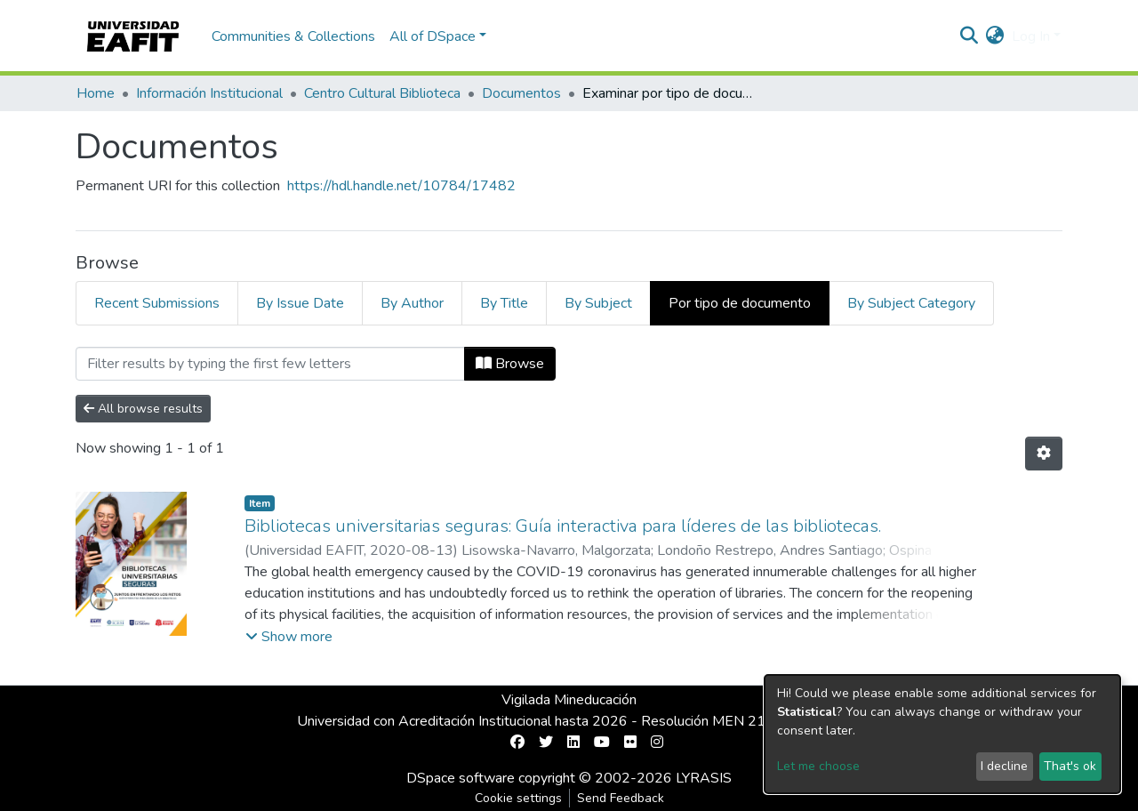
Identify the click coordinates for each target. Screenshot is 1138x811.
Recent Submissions (157, 303)
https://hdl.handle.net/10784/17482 (401, 186)
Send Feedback (620, 798)
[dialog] (942, 734)
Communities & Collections (293, 36)
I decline (1004, 766)
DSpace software (460, 778)
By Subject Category (911, 303)
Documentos (521, 93)
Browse (510, 363)
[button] (995, 36)
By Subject (598, 303)
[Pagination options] (1043, 453)
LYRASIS (704, 778)
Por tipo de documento (740, 303)
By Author (412, 303)
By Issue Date (300, 303)
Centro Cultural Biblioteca (382, 93)
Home (95, 93)
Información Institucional (209, 93)
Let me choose (818, 766)
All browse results (143, 408)
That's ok (1070, 766)
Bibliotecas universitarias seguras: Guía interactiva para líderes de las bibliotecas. (562, 526)
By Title (504, 303)
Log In (1031, 36)
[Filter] (270, 364)
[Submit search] (969, 36)
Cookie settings (518, 798)
